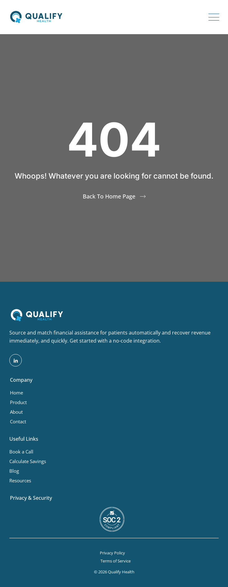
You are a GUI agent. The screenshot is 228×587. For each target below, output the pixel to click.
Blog (14, 471)
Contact (18, 421)
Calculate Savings (27, 461)
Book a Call (21, 451)
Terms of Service (115, 561)
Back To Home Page (109, 196)
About (16, 412)
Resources (20, 480)
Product (18, 402)
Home (16, 392)
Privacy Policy (112, 553)
